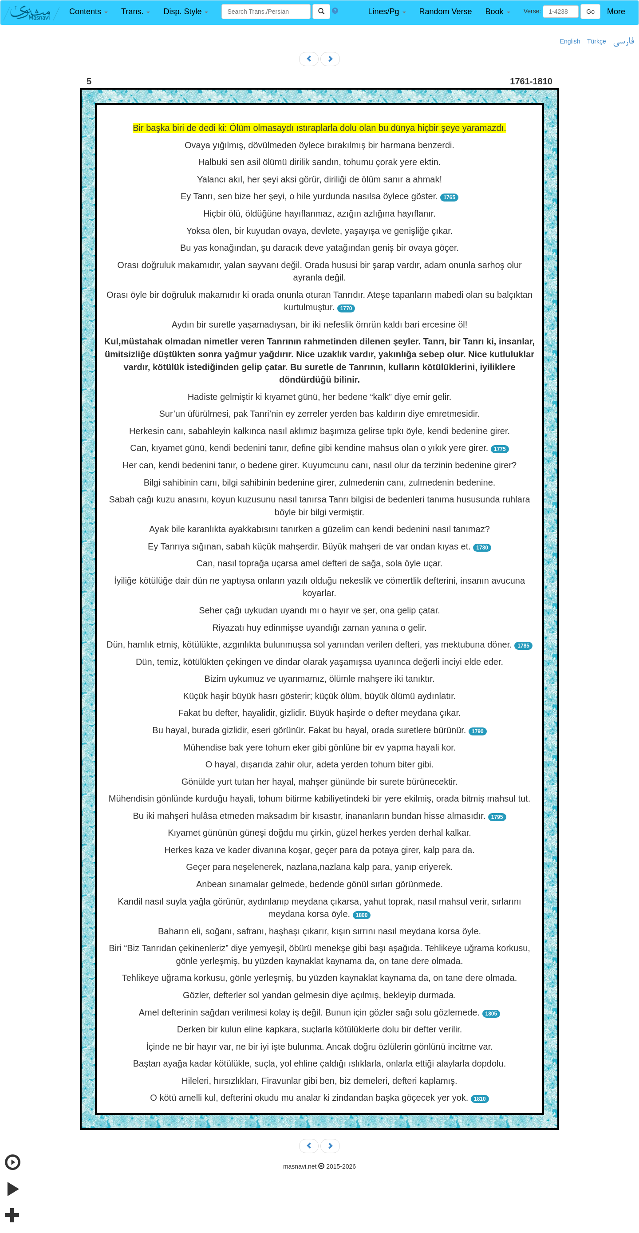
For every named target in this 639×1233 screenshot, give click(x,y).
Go (590, 11)
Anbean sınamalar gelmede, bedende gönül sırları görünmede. (319, 884)
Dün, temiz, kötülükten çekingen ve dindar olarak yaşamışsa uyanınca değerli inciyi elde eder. (319, 662)
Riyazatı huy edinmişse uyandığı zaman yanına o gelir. (319, 627)
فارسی (623, 41)
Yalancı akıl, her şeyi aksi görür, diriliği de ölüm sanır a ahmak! (319, 179)
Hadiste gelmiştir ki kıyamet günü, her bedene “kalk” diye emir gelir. (320, 397)
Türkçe (596, 41)
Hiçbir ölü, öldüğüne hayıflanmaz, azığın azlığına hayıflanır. (319, 213)
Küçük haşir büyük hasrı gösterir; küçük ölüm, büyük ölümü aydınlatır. (319, 696)
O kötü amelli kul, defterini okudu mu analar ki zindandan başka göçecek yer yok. (310, 1098)
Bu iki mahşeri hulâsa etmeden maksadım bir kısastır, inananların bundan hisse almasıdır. (310, 816)
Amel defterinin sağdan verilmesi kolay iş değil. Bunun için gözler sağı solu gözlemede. (310, 1012)
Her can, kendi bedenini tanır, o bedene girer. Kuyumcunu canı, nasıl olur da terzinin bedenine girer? (319, 465)
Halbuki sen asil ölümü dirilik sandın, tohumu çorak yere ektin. (319, 162)
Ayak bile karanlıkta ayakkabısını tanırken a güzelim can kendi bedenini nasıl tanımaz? (319, 529)
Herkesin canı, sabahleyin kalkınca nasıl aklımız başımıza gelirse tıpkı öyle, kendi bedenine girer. (319, 431)
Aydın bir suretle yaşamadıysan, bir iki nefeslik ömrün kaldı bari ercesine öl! (320, 324)
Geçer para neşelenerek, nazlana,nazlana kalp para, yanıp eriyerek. (319, 867)
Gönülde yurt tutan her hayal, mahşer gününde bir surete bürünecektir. (319, 781)
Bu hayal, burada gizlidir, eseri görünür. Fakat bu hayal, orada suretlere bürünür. (310, 730)
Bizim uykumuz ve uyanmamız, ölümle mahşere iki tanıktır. (319, 679)
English (570, 41)
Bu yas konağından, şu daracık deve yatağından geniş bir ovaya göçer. (319, 248)
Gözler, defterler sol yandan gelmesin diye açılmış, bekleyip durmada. (319, 995)
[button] (88, 11)
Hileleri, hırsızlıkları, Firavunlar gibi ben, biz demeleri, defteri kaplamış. (319, 1081)
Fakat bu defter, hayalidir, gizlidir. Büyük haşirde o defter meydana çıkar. (319, 713)
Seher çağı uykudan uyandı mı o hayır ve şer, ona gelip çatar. (319, 610)
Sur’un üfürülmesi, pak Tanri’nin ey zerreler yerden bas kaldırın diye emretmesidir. (319, 414)
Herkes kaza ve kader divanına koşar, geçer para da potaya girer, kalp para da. (319, 850)
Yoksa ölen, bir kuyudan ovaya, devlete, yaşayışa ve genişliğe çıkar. (319, 231)
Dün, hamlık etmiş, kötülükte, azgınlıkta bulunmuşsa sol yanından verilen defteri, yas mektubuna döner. (309, 644)
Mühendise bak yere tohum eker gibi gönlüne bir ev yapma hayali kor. (319, 747)
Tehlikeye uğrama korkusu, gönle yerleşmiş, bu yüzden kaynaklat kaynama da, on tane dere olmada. (319, 978)
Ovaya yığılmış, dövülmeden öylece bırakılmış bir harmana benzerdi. (319, 145)
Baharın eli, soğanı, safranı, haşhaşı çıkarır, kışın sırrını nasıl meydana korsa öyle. (319, 931)
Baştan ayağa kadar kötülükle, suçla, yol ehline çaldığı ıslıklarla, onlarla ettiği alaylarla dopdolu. (319, 1063)
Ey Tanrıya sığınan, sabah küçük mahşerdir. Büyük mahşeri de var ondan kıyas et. (310, 546)
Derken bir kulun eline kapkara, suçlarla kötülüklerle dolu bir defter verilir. (319, 1029)
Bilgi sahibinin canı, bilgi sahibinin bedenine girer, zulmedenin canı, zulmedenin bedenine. (320, 482)
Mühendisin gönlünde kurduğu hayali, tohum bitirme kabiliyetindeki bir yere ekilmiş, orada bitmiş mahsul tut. (319, 798)
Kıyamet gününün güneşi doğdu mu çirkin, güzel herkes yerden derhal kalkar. (319, 833)
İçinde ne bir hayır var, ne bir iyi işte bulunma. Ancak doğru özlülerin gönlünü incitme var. (319, 1046)
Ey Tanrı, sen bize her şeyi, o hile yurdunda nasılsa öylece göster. (311, 196)
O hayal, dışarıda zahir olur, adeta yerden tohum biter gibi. (319, 764)
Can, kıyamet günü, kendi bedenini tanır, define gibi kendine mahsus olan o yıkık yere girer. (310, 448)
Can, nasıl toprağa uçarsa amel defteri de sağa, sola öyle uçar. (320, 563)
